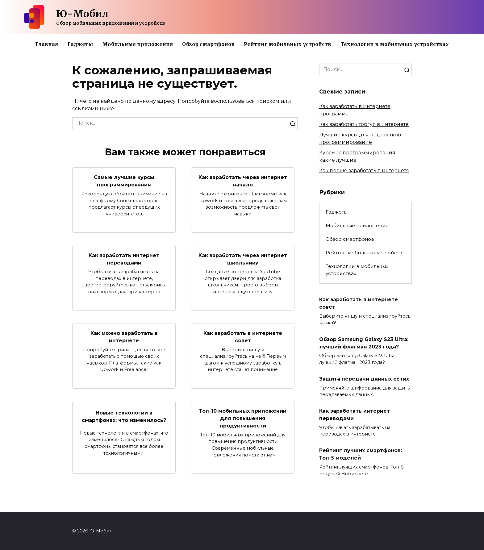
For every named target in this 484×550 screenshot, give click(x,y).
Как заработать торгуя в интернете (364, 124)
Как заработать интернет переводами (124, 259)
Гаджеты (80, 44)
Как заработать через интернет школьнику (243, 259)
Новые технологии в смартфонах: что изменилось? (124, 420)
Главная (46, 44)
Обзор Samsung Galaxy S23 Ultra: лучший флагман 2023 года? (360, 347)
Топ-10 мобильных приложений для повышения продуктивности (243, 420)
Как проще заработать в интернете (364, 170)
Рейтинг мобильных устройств (287, 44)
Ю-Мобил (82, 14)
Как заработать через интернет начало (243, 181)
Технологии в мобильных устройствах (394, 44)
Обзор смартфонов (208, 44)
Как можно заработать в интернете (124, 338)
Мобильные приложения (137, 44)
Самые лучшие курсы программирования (124, 181)
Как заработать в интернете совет (243, 338)
